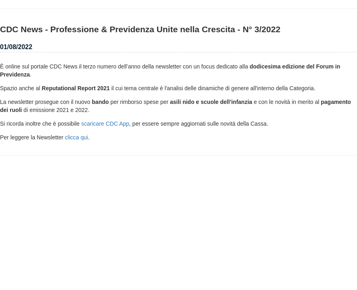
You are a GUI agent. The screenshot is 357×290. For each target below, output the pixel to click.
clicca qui (76, 137)
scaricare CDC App (105, 123)
